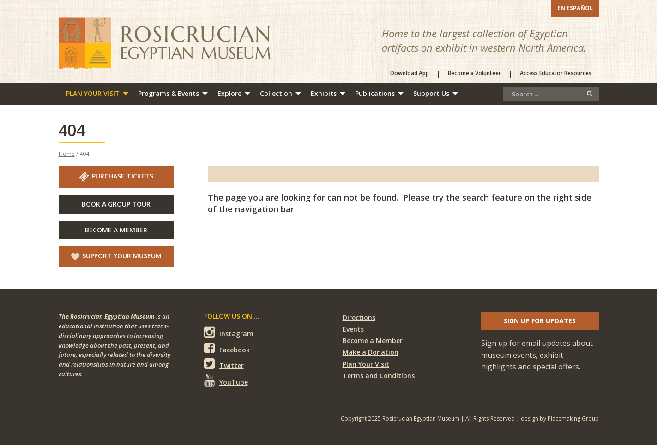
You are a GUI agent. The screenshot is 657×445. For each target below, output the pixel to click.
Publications (375, 93)
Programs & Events (168, 93)
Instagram (228, 332)
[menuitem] (95, 93)
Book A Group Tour (116, 204)
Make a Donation (370, 352)
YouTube (226, 380)
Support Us (431, 93)
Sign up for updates (540, 320)
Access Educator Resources (555, 73)
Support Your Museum (116, 256)
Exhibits (324, 93)
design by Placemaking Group (560, 418)
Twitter (224, 364)
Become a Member (373, 340)
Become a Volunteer (474, 73)
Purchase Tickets (116, 177)
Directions (359, 317)
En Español (575, 8)
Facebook (227, 348)
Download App (409, 73)
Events (353, 329)
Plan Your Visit (93, 93)
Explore (229, 93)
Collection (276, 93)
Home (67, 154)
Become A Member (116, 229)
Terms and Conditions (379, 375)
